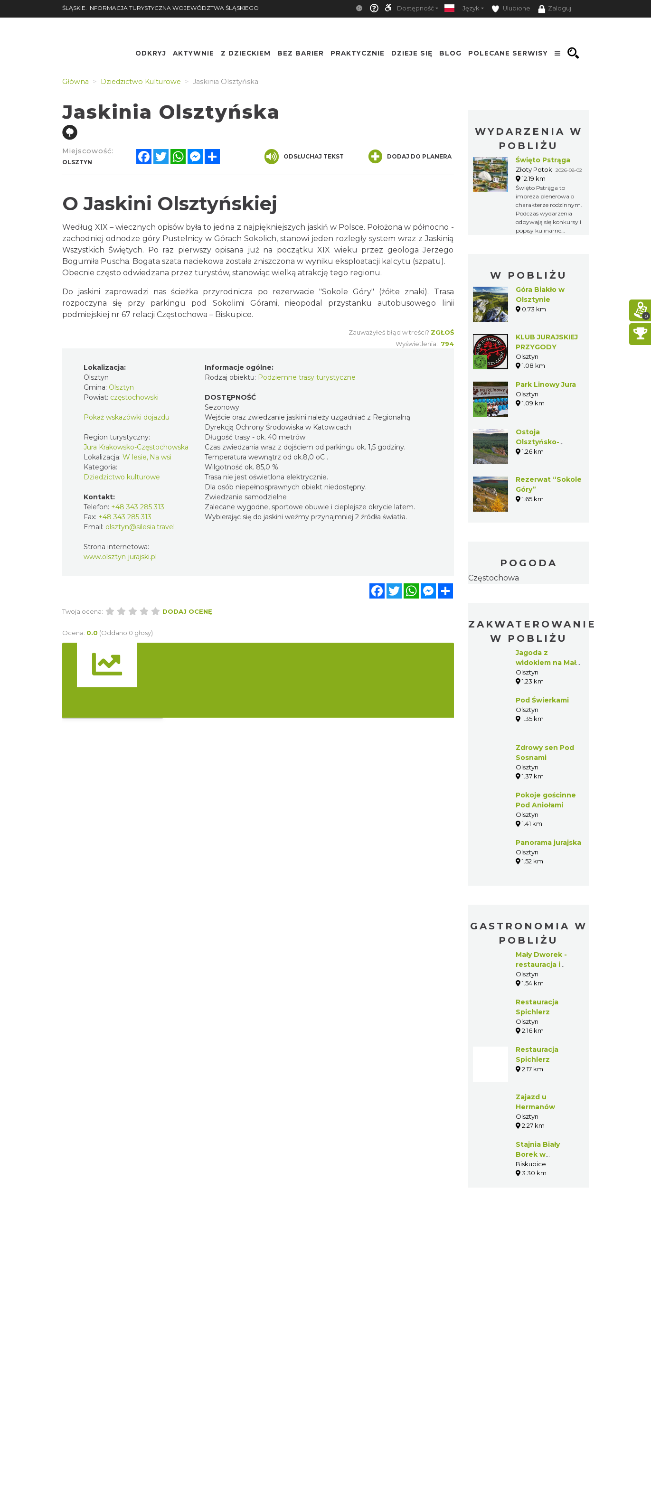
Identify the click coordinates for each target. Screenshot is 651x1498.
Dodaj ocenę (187, 611)
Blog (450, 53)
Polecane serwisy (508, 53)
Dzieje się (412, 53)
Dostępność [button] (415, 8)
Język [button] (470, 8)
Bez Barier (300, 53)
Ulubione (510, 9)
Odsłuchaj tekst (304, 156)
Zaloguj (554, 9)
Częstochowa (493, 577)
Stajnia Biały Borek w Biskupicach (538, 1154)
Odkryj (150, 53)
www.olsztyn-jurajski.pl (120, 556)
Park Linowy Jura (546, 384)
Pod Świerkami (542, 700)
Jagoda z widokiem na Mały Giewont (548, 662)
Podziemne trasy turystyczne (307, 377)
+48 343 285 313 (137, 507)
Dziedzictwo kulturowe (122, 477)
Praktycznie (357, 53)
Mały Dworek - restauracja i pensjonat (541, 964)
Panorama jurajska (548, 842)
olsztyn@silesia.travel (140, 527)
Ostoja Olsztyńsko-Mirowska (537, 442)
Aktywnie (193, 53)
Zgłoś (442, 332)
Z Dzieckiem (246, 53)
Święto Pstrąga (543, 160)
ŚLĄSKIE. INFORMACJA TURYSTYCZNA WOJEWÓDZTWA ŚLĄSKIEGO (160, 7)
